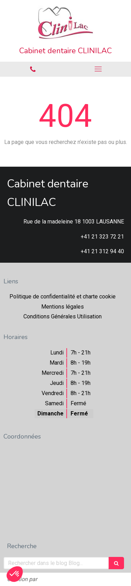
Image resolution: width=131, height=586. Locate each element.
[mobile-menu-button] (98, 69)
